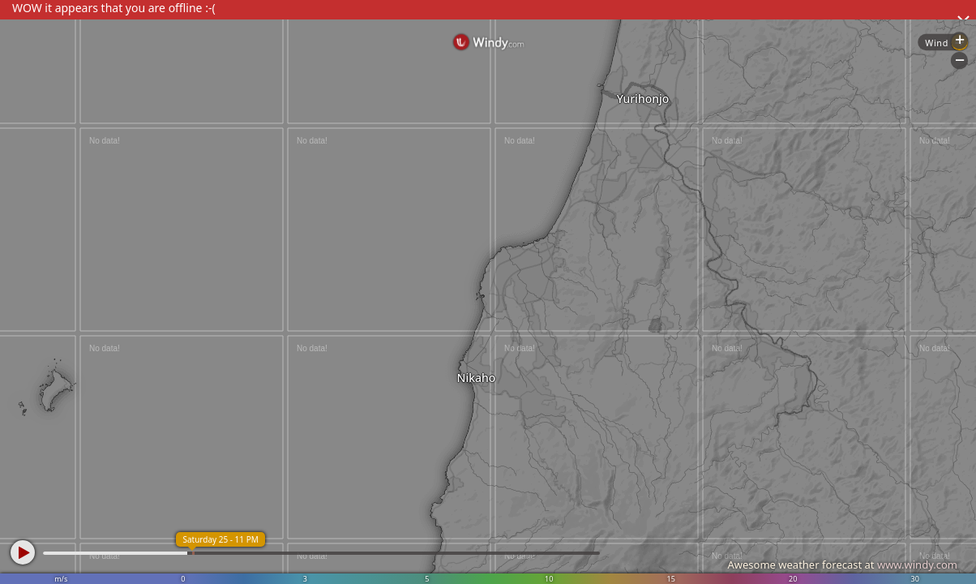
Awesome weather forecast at (842, 564)
